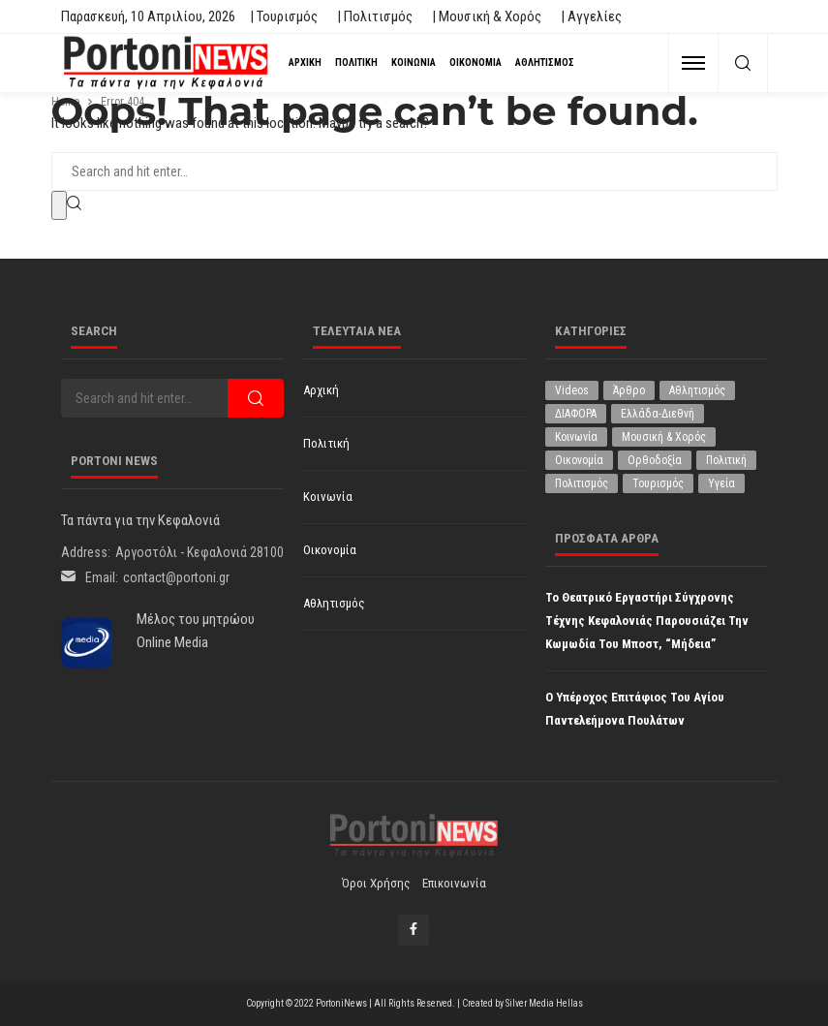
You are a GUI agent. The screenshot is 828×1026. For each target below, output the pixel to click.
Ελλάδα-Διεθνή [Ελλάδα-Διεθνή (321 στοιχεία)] (657, 413)
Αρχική (305, 62)
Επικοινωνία (454, 883)
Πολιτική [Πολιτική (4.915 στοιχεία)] (726, 460)
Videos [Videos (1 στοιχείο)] (572, 390)
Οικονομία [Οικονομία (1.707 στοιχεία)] (579, 460)
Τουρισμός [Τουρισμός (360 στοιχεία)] (658, 483)
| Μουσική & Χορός (486, 16)
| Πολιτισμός (375, 16)
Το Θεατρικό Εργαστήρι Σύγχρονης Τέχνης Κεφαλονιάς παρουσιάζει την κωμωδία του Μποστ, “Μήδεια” (647, 620)
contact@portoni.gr (176, 577)
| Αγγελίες (591, 16)
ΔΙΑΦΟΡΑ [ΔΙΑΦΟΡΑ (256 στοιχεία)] (576, 413)
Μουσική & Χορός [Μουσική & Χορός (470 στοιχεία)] (664, 437)
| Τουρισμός (284, 16)
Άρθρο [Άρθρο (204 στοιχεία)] (629, 390)
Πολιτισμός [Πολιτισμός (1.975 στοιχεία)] (581, 483)
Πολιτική (356, 62)
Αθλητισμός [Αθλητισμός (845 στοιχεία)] (697, 390)
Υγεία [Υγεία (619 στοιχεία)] (721, 483)
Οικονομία (475, 62)
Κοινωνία (413, 62)
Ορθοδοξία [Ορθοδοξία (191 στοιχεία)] (655, 460)
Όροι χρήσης (376, 883)
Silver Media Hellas (544, 1003)
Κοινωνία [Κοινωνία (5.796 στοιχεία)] (576, 437)
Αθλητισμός (544, 62)
